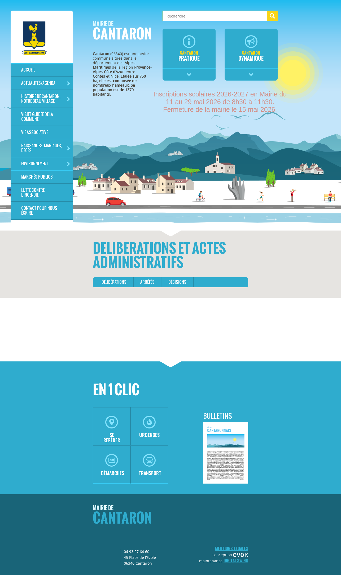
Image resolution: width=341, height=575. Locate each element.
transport (150, 465)
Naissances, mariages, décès (45, 148)
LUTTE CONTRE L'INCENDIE (33, 192)
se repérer (111, 430)
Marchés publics (37, 177)
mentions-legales (231, 548)
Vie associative (34, 132)
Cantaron (122, 32)
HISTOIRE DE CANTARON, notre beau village (45, 98)
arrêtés (147, 282)
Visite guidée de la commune (37, 116)
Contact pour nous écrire (39, 210)
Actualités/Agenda (45, 83)
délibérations (114, 282)
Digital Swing (236, 561)
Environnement (45, 164)
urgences (149, 427)
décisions (177, 282)
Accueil (28, 70)
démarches (112, 465)
